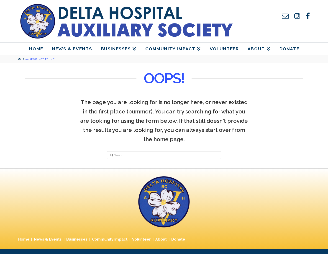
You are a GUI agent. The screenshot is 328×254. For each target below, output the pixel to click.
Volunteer (141, 239)
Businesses (76, 239)
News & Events (48, 239)
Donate (178, 239)
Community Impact (110, 239)
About (161, 239)
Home (23, 239)
